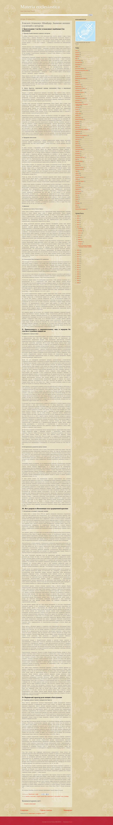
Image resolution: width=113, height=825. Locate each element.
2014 (78, 263)
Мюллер (77, 127)
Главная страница (46, 810)
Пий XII (77, 143)
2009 (78, 274)
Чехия (76, 197)
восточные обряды (79, 68)
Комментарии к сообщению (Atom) (36, 813)
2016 (78, 258)
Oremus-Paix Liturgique (80, 209)
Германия (77, 74)
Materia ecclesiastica (40, 6)
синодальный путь (79, 177)
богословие (33, 796)
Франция (77, 193)
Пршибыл (77, 151)
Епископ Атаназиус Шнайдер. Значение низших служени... (85, 246)
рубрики (77, 165)
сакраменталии (78, 169)
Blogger (70, 821)
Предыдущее (68, 810)
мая (79, 237)
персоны (77, 139)
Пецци (76, 141)
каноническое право (80, 98)
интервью (77, 90)
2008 (78, 276)
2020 (78, 250)
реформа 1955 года (80, 157)
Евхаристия (78, 84)
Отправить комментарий (30, 803)
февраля (80, 241)
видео (76, 66)
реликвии (77, 153)
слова (76, 179)
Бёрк (76, 58)
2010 (78, 271)
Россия (77, 163)
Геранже (77, 72)
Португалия (78, 147)
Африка (77, 56)
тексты (76, 183)
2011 (78, 269)
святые (77, 173)
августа (80, 233)
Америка (77, 54)
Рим (76, 159)
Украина (77, 189)
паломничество (79, 137)
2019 (78, 252)
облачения (77, 131)
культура (77, 107)
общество (77, 133)
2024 (78, 220)
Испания (77, 94)
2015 (78, 261)
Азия (76, 50)
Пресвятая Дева (79, 149)
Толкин (77, 185)
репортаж (77, 155)
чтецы (62, 796)
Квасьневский (78, 102)
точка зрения (57, 796)
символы (77, 175)
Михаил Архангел (79, 119)
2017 (78, 256)
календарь (77, 96)
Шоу (76, 205)
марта (79, 239)
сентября (80, 230)
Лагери (77, 109)
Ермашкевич (78, 86)
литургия (38, 796)
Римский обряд (78, 161)
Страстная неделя (79, 181)
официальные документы (81, 135)
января (80, 243)
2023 (78, 222)
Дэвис (76, 80)
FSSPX (77, 207)
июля (79, 235)
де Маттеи (77, 76)
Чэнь (76, 201)
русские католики (79, 167)
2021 (78, 226)
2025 (78, 218)
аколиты (28, 796)
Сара (76, 171)
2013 (78, 265)
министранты (50, 796)
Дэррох (77, 82)
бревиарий (77, 64)
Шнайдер (66, 796)
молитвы (77, 121)
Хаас (76, 195)
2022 (78, 224)
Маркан (77, 115)
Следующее (24, 810)
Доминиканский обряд (80, 78)
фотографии (78, 191)
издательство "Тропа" (80, 88)
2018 (78, 254)
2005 (78, 282)
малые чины (44, 796)
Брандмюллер (78, 62)
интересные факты (79, 92)
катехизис (77, 100)
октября (80, 228)
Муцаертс (77, 123)
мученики (77, 125)
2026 (78, 216)
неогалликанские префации (81, 129)
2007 (78, 278)
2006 (78, 280)
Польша (77, 145)
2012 (78, 267)
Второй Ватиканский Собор (81, 70)
